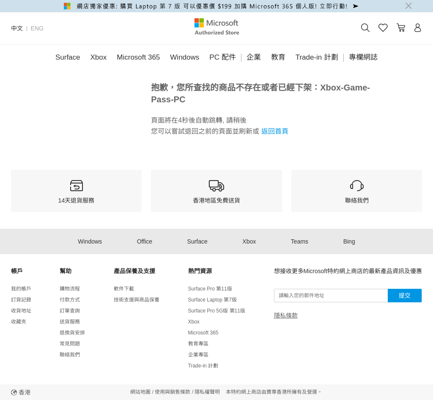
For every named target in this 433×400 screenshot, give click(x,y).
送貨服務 (70, 322)
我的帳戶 (21, 289)
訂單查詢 (70, 311)
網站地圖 (140, 392)
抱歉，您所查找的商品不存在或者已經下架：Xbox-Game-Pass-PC (260, 93)
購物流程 (70, 289)
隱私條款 (286, 315)
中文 (17, 28)
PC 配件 (222, 57)
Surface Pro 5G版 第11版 (216, 311)
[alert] (216, 6)
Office (144, 241)
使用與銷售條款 (172, 392)
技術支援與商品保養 (136, 300)
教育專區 (198, 344)
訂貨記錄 (21, 300)
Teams (299, 241)
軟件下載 (124, 289)
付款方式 (70, 300)
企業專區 (198, 355)
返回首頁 (273, 131)
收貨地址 (21, 311)
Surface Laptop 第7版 (212, 300)
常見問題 (70, 344)
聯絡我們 (70, 355)
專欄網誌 (363, 57)
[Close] (408, 6)
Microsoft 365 (138, 57)
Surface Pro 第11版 (210, 289)
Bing (349, 241)
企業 (254, 57)
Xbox (98, 57)
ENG (37, 28)
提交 (405, 295)
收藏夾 (18, 322)
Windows (184, 57)
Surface (67, 57)
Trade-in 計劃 (317, 57)
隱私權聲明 (207, 392)
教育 (278, 57)
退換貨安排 (72, 333)
